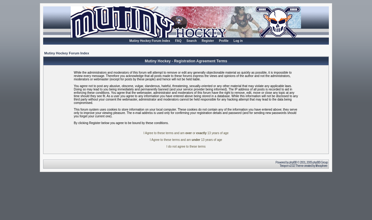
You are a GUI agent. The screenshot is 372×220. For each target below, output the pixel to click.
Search (191, 40)
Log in (238, 40)
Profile (224, 40)
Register (208, 40)
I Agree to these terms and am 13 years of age (186, 139)
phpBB (293, 162)
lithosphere (322, 165)
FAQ (178, 40)
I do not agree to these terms (186, 146)
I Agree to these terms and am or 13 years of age (186, 133)
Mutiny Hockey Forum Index (149, 40)
